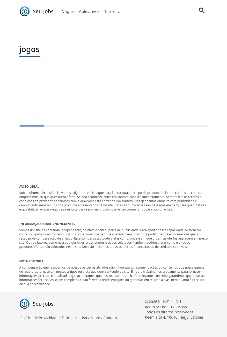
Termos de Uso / (76, 317)
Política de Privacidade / (41, 317)
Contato (110, 317)
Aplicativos (89, 11)
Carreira (112, 11)
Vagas (68, 11)
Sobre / (97, 317)
